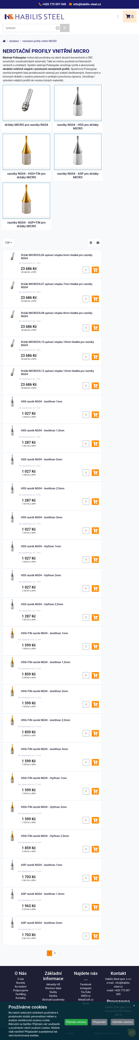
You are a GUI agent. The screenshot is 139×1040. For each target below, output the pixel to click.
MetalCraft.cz (85, 999)
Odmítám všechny (122, 1022)
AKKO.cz (85, 995)
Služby (53, 992)
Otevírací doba (53, 988)
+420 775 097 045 (54, 4)
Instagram (85, 988)
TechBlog (20, 994)
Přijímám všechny (76, 1022)
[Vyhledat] (65, 28)
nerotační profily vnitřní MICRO (39, 41)
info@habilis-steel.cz (87, 4)
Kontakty (21, 998)
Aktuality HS (53, 984)
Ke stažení (20, 986)
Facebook (85, 984)
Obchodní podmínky (53, 999)
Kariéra (53, 995)
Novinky (20, 982)
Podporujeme (20, 990)
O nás (20, 979)
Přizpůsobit (99, 1022)
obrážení (14, 41)
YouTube (86, 992)
